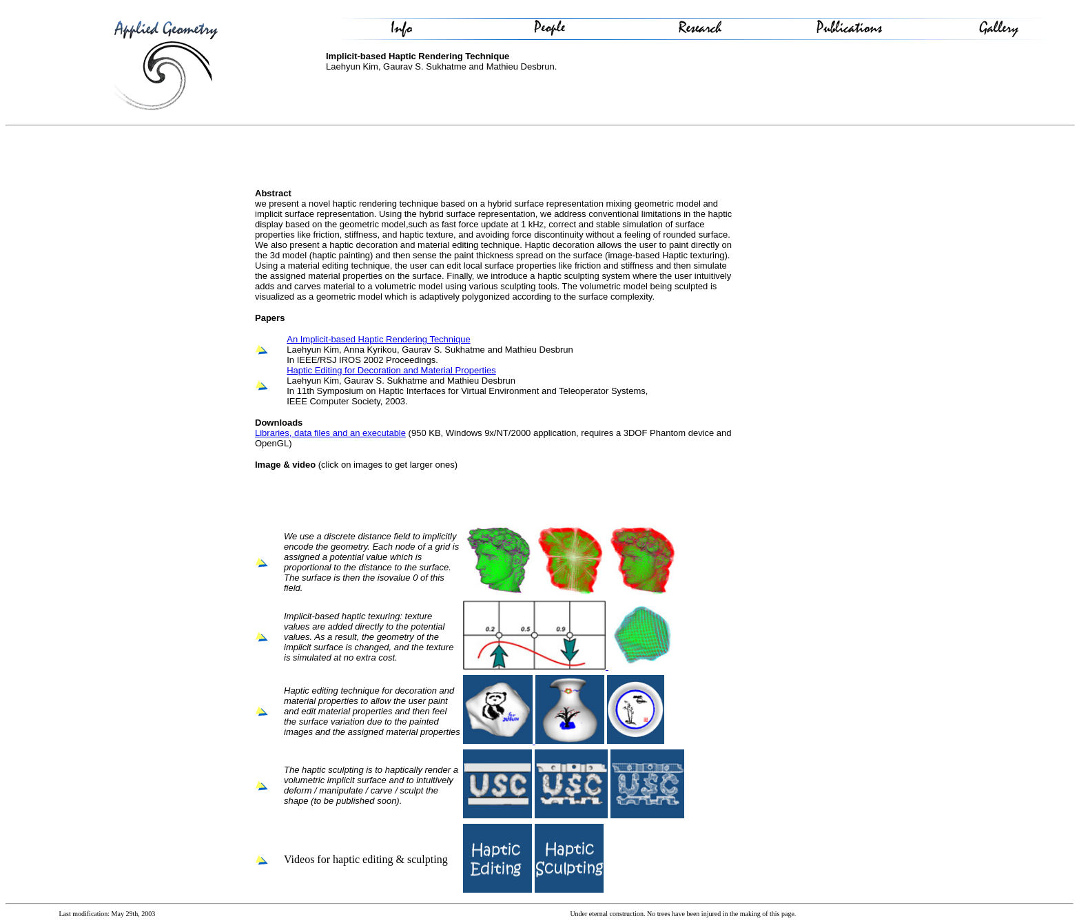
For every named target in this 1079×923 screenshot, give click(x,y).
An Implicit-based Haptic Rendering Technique (378, 339)
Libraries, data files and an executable (330, 433)
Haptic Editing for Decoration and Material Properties (391, 370)
